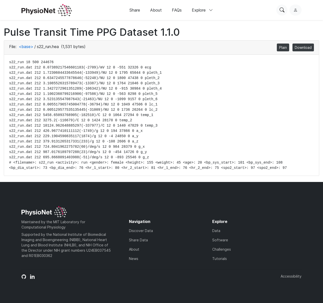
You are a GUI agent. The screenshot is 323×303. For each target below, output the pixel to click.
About (156, 10)
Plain (283, 47)
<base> (26, 46)
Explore (202, 10)
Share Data (138, 240)
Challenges (221, 249)
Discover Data (141, 231)
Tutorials (219, 258)
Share (134, 10)
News (133, 258)
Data (216, 231)
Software (220, 240)
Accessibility (291, 276)
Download (303, 47)
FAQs (177, 10)
